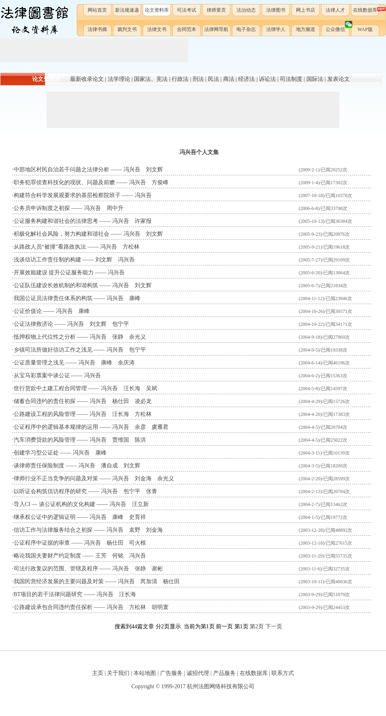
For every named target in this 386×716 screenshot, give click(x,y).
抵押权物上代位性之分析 (45, 337)
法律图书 (275, 10)
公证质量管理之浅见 (39, 363)
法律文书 (156, 29)
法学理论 (119, 79)
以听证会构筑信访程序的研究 (50, 491)
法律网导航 (216, 29)
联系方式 (282, 673)
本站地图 (144, 673)
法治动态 (246, 10)
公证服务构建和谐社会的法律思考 (56, 221)
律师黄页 (216, 10)
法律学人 (275, 29)
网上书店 (305, 10)
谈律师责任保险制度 (39, 466)
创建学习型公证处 (36, 453)
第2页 (257, 626)
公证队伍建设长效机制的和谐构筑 (56, 285)
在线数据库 (366, 10)
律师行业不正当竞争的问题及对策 (56, 478)
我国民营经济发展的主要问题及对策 (59, 581)
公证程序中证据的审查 (42, 543)
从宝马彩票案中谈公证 (42, 375)
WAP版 (364, 29)
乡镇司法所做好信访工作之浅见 (53, 350)
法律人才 (335, 10)
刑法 (198, 79)
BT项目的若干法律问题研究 (48, 594)
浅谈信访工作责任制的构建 (47, 260)
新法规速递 (127, 10)
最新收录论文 (87, 79)
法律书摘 (97, 29)
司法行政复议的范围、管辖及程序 (56, 569)
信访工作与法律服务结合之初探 (53, 530)
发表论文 (338, 79)
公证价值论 (28, 311)
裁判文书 (127, 29)
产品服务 (224, 673)
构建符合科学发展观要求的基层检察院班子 (67, 195)
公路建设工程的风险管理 (45, 414)
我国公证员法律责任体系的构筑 (53, 298)
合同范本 (186, 29)
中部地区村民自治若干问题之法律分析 (61, 170)
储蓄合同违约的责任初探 (45, 401)
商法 (228, 79)
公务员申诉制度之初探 (42, 208)
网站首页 (97, 10)
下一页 (273, 626)
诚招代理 (198, 673)
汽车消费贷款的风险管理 (45, 440)
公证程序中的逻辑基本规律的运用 (56, 427)
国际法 (314, 79)
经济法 (246, 79)
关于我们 (118, 673)
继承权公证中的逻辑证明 (45, 517)
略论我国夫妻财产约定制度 (47, 556)
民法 (213, 79)
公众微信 (338, 27)
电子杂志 (246, 29)
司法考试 (186, 10)
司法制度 (291, 79)
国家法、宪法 (151, 79)
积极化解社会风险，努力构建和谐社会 (61, 234)
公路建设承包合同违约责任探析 (53, 607)
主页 (97, 673)
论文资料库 (157, 10)
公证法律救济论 (33, 324)
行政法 (180, 79)
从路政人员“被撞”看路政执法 (50, 247)
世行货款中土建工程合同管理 (50, 388)
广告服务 (171, 673)
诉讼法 (267, 79)
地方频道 (305, 29)
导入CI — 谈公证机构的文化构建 (54, 504)
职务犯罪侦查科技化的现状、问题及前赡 (64, 182)
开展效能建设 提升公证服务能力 (54, 273)
